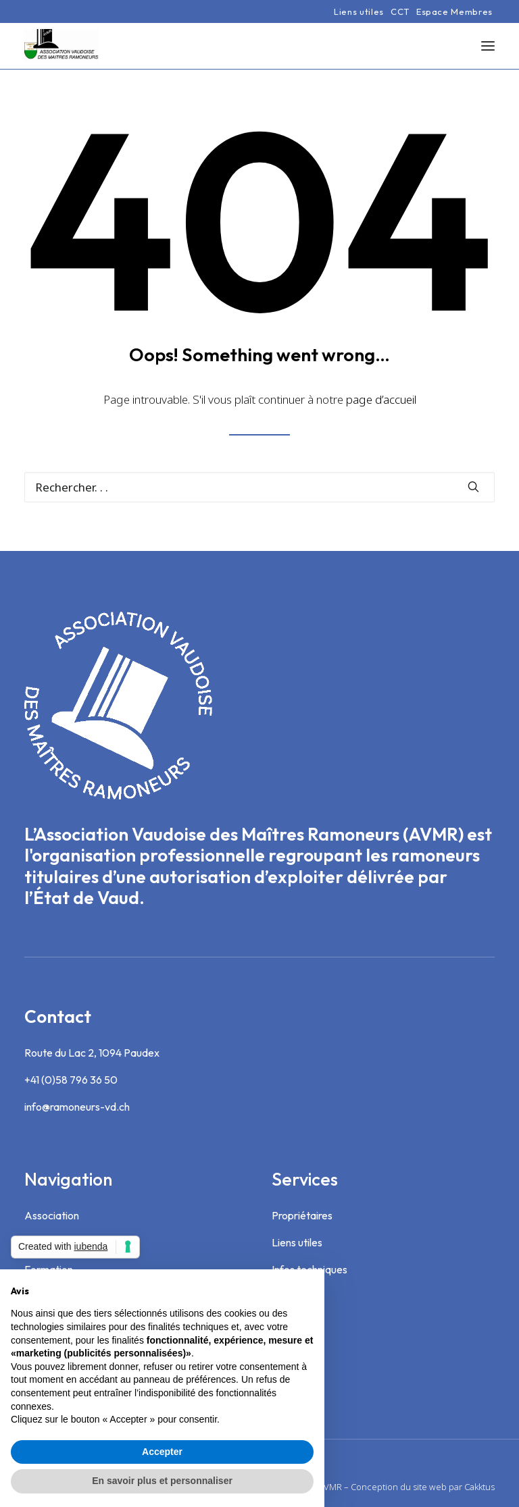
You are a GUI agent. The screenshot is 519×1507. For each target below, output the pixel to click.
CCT (400, 11)
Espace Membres (454, 11)
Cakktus (479, 1487)
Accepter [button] (162, 1451)
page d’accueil (381, 399)
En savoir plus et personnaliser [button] (162, 1480)
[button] (488, 46)
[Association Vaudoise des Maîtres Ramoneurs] (61, 46)
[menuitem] (359, 11)
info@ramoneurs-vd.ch (77, 1106)
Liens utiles (359, 11)
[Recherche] (259, 487)
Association (51, 1215)
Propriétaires (302, 1215)
